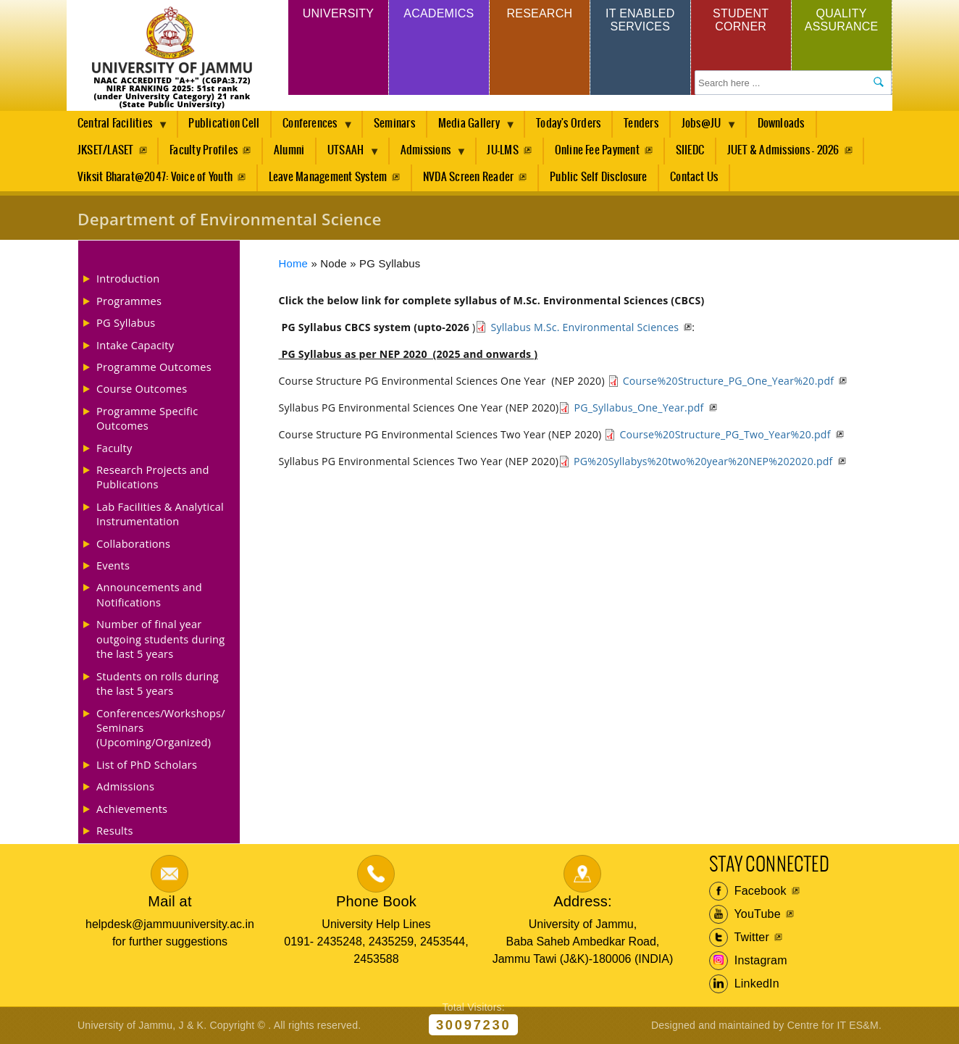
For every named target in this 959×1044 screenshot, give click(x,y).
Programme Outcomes (154, 366)
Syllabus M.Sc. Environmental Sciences (584, 327)
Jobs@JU (704, 127)
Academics (438, 13)
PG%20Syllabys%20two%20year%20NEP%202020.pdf (703, 461)
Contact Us (694, 177)
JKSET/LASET (106, 150)
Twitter (739, 937)
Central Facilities (117, 127)
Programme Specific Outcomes (147, 418)
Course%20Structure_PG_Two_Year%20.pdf (724, 434)
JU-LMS (502, 150)
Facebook (748, 891)
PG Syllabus (126, 322)
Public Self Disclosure (598, 177)
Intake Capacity (135, 345)
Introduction (127, 278)
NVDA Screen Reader (468, 177)
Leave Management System (328, 177)
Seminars (394, 123)
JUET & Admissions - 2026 (783, 150)
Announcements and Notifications (149, 594)
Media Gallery (471, 127)
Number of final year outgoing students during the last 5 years (160, 639)
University (338, 13)
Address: (582, 901)
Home (294, 264)
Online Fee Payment (597, 150)
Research (539, 13)
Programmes (129, 300)
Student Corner (741, 20)
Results (114, 830)
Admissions (428, 154)
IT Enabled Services (640, 20)
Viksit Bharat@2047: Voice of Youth (155, 177)
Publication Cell (223, 123)
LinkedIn (744, 983)
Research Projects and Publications (152, 476)
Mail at (169, 901)
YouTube (745, 914)
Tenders (641, 123)
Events (113, 565)
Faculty (114, 447)
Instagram (748, 960)
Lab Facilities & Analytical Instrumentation (160, 513)
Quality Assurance (842, 20)
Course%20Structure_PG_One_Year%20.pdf (728, 381)
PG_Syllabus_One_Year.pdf (638, 407)
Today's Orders (568, 123)
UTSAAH (348, 154)
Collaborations (133, 543)
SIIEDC (690, 150)
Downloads (781, 123)
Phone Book (376, 901)
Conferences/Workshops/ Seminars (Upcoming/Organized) (160, 728)
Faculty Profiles (203, 150)
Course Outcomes (142, 388)
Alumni (289, 150)
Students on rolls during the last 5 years (157, 683)
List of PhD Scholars (146, 764)
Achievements (131, 808)
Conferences (312, 127)
